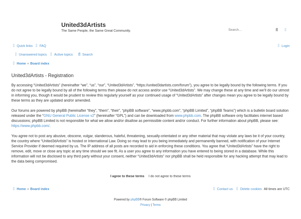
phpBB (135, 199)
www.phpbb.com (188, 116)
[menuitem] (40, 45)
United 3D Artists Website (150, 13)
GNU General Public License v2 (68, 116)
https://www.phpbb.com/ (30, 126)
